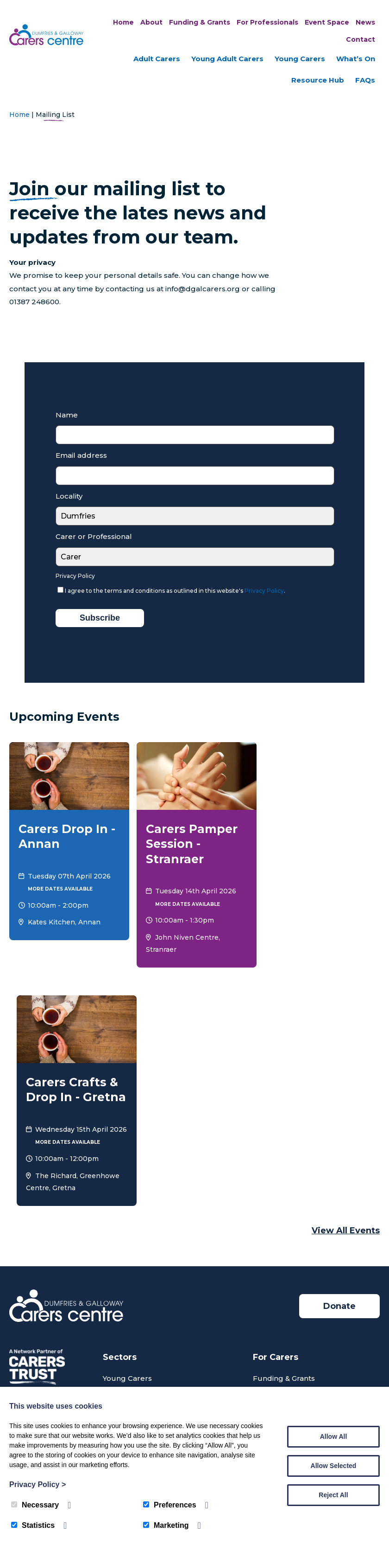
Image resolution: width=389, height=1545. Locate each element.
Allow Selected (334, 1465)
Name (67, 414)
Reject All (333, 1495)
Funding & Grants (199, 22)
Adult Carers (156, 58)
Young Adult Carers (227, 58)
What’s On (355, 58)
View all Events (346, 991)
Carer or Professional (94, 536)
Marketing (166, 1525)
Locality (69, 496)
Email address (81, 455)
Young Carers (300, 58)
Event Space (327, 22)
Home (123, 22)
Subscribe (100, 617)
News (365, 22)
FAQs (365, 80)
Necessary (35, 1505)
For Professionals (267, 22)
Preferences (169, 1505)
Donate (339, 1067)
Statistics (33, 1525)
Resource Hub (317, 80)
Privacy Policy (75, 575)
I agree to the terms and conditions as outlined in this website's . (171, 590)
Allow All (333, 1436)
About (151, 22)
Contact (360, 39)
